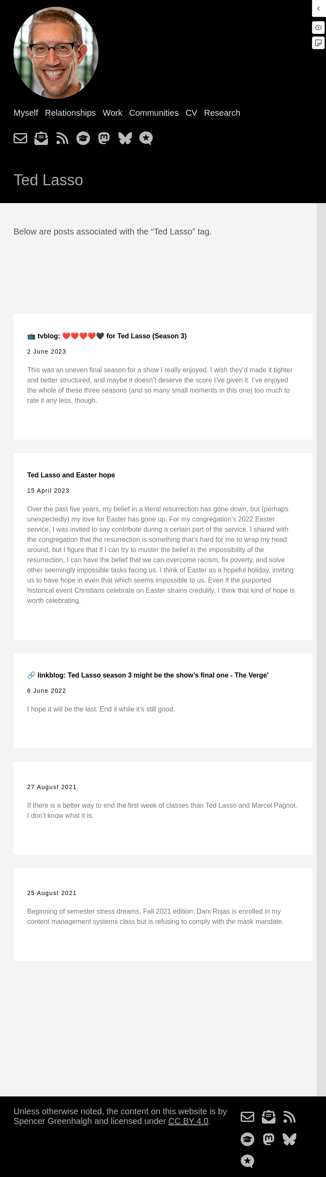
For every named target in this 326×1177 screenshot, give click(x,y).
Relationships (70, 112)
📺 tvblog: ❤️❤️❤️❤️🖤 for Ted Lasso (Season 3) (107, 336)
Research (222, 112)
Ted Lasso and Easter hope (71, 475)
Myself (26, 112)
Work (112, 112)
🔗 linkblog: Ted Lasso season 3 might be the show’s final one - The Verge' (148, 675)
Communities (154, 112)
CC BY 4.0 (188, 1121)
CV (191, 112)
